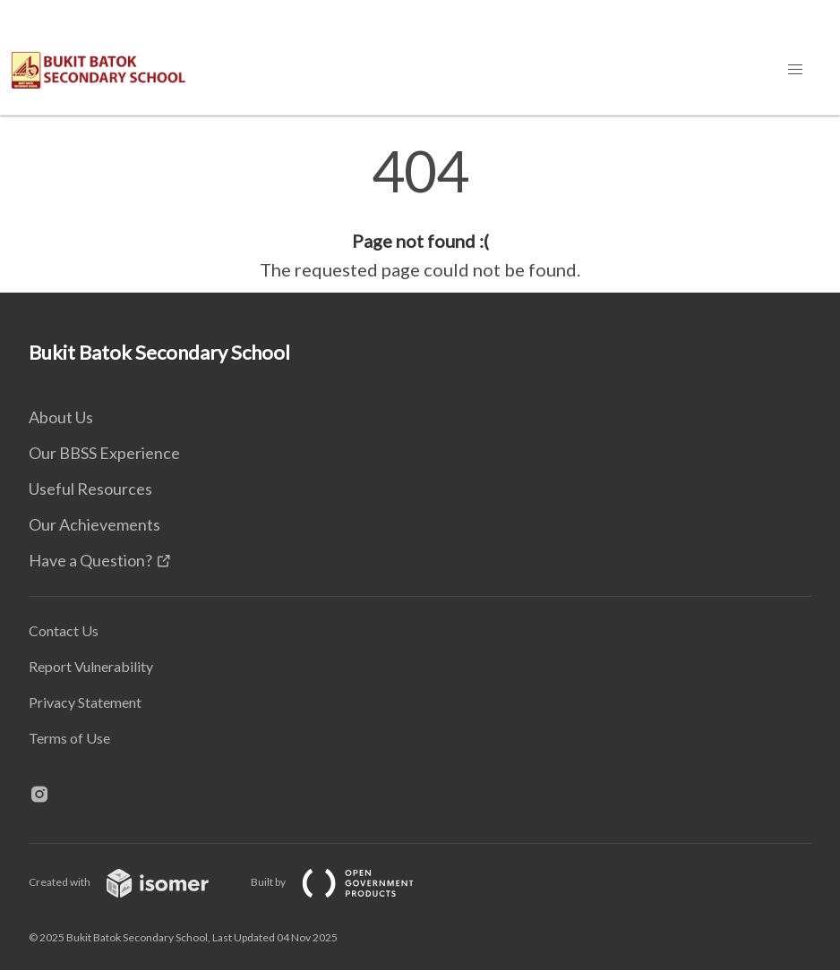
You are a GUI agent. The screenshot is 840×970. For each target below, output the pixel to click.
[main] (420, 213)
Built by (346, 882)
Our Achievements (94, 524)
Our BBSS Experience (104, 453)
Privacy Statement (85, 701)
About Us (61, 417)
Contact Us (64, 630)
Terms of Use (69, 737)
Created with (133, 882)
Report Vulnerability (91, 666)
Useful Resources (90, 488)
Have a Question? (90, 560)
